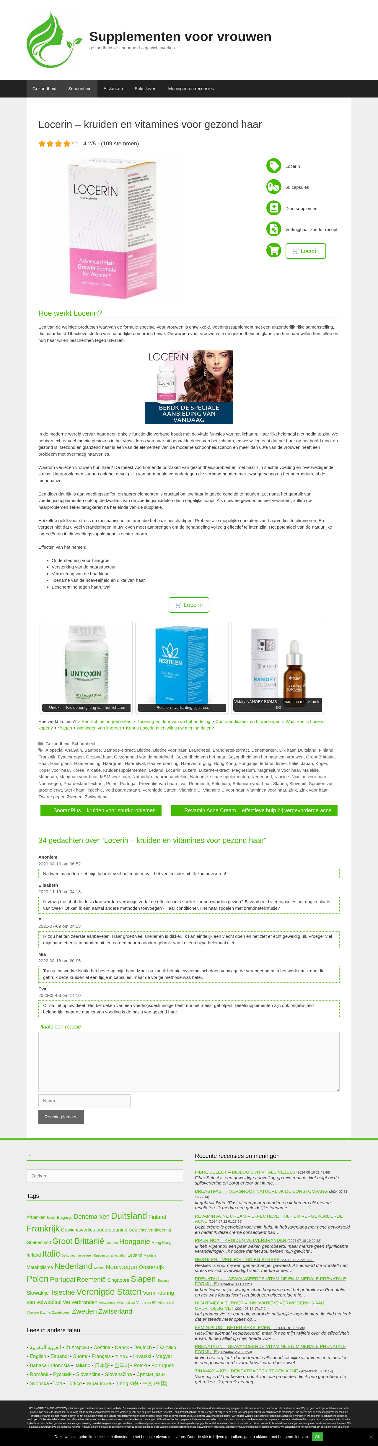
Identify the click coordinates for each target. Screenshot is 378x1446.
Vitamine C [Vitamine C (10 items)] (166, 1302)
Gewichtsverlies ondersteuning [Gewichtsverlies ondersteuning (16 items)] (94, 1230)
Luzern (189, 770)
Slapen (280, 783)
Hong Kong (225, 763)
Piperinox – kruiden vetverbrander (240, 1240)
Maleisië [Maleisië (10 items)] (150, 1255)
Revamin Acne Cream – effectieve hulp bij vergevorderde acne (258, 810)
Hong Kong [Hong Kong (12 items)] (161, 1242)
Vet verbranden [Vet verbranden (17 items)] (80, 1302)
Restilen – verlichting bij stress (237, 1259)
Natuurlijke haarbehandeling (160, 776)
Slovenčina (88, 1374)
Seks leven (145, 88)
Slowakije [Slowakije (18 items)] (38, 1293)
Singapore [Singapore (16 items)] (118, 1280)
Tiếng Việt (127, 1383)
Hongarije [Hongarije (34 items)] (134, 1241)
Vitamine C (190, 789)
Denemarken (264, 750)
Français (101, 1356)
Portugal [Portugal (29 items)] (62, 1279)
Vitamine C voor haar (223, 789)
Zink (293, 789)
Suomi (80, 1356)
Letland (156, 770)
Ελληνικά (166, 1347)
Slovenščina (118, 1374)
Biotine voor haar (169, 750)
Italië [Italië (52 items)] (51, 1253)
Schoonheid (80, 88)
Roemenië (199, 783)
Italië (294, 763)
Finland (326, 750)
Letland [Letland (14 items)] (135, 1254)
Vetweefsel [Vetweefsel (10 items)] (107, 1302)
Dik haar (287, 750)
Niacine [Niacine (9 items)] (99, 1268)
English (38, 1356)
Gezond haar (99, 756)
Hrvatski (142, 1356)
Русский (62, 1374)
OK (317, 1436)
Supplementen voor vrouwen (180, 36)
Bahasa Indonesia (50, 1365)
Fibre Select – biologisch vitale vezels (245, 1171)
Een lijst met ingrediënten (106, 721)
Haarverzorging (196, 763)
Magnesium (243, 770)
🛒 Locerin (306, 251)
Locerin (173, 770)
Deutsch (142, 1347)
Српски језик (151, 1374)
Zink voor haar (313, 789)
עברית (122, 1356)
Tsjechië (95, 789)
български (77, 1347)
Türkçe (74, 1383)
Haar (43, 763)
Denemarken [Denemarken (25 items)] (92, 1216)
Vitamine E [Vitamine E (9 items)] (34, 1312)
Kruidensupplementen (124, 770)
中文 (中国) (155, 1383)
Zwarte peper (51, 796)
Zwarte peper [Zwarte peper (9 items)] (61, 1312)
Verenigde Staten (160, 789)
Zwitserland (96, 796)
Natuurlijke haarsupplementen (219, 776)
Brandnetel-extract (231, 750)
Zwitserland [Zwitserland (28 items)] (115, 1311)
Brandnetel (199, 750)
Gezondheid (44, 88)
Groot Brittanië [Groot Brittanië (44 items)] (78, 1241)
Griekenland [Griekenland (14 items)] (39, 1242)
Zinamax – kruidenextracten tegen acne (246, 1370)
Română (39, 1374)
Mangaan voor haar (78, 776)
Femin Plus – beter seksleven (232, 1327)
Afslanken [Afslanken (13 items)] (36, 1217)
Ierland (266, 763)
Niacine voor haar (308, 776)
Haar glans (61, 763)
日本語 (102, 1365)
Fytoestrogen (71, 756)
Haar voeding (87, 763)
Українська (98, 1383)
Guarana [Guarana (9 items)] (112, 1242)
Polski (140, 1365)
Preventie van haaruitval (162, 783)
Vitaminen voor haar (266, 789)
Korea (78, 770)
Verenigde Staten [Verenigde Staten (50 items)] (109, 1291)
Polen (111, 783)
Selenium (220, 783)
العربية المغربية (45, 1347)
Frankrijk (47, 756)
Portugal (128, 783)
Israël (281, 763)
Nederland (261, 776)
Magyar (164, 1356)
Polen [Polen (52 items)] (37, 1278)
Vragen (65, 727)
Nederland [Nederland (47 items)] (73, 1266)
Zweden (74, 796)
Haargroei (113, 763)
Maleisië (310, 770)
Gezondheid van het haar (200, 756)
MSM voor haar (115, 776)
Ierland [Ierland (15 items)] (34, 1254)
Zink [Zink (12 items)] (46, 1312)
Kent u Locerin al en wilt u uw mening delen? (170, 727)
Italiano (82, 1365)
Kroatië (94, 770)
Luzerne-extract (214, 770)
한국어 (121, 1365)
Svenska (39, 1383)
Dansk (122, 1347)
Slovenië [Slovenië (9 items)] (163, 1280)
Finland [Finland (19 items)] (157, 1217)
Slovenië (298, 783)
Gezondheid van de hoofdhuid (143, 756)
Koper (321, 763)
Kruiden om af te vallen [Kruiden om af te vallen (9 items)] (110, 1255)
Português (162, 1365)
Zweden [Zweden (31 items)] (84, 1311)
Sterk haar (74, 789)
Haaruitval (135, 763)
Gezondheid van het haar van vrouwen (266, 756)
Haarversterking (163, 763)
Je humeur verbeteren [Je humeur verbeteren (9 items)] (77, 1255)
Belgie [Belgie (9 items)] (51, 1217)
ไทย (57, 1383)
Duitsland (307, 750)
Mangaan (47, 776)
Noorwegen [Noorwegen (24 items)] (122, 1266)
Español (59, 1356)
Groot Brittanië (320, 756)
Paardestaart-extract (83, 783)
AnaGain (73, 750)
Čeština (102, 1347)
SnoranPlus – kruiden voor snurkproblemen (104, 810)
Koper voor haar (54, 770)
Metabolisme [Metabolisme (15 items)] (40, 1267)
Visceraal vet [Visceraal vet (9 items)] (126, 1302)
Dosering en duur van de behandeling (173, 721)
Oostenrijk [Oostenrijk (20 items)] (151, 1267)
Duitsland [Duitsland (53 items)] (129, 1216)
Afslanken (113, 88)
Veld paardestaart (122, 789)
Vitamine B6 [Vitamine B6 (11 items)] (146, 1302)
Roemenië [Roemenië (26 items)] (91, 1279)
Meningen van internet (99, 727)
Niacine (281, 776)
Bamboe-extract (119, 750)
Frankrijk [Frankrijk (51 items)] (43, 1228)
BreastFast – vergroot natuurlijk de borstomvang (261, 1191)
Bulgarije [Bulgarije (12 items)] (64, 1217)
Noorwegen (49, 783)
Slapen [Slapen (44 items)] (143, 1278)
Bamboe (92, 750)
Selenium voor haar (251, 783)
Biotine (144, 750)
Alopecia (54, 750)
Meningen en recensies (191, 88)
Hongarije (247, 763)
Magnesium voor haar (278, 770)
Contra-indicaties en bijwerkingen (248, 721)
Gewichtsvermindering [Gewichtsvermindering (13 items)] (150, 1230)
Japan (307, 763)
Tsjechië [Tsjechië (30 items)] (62, 1292)
